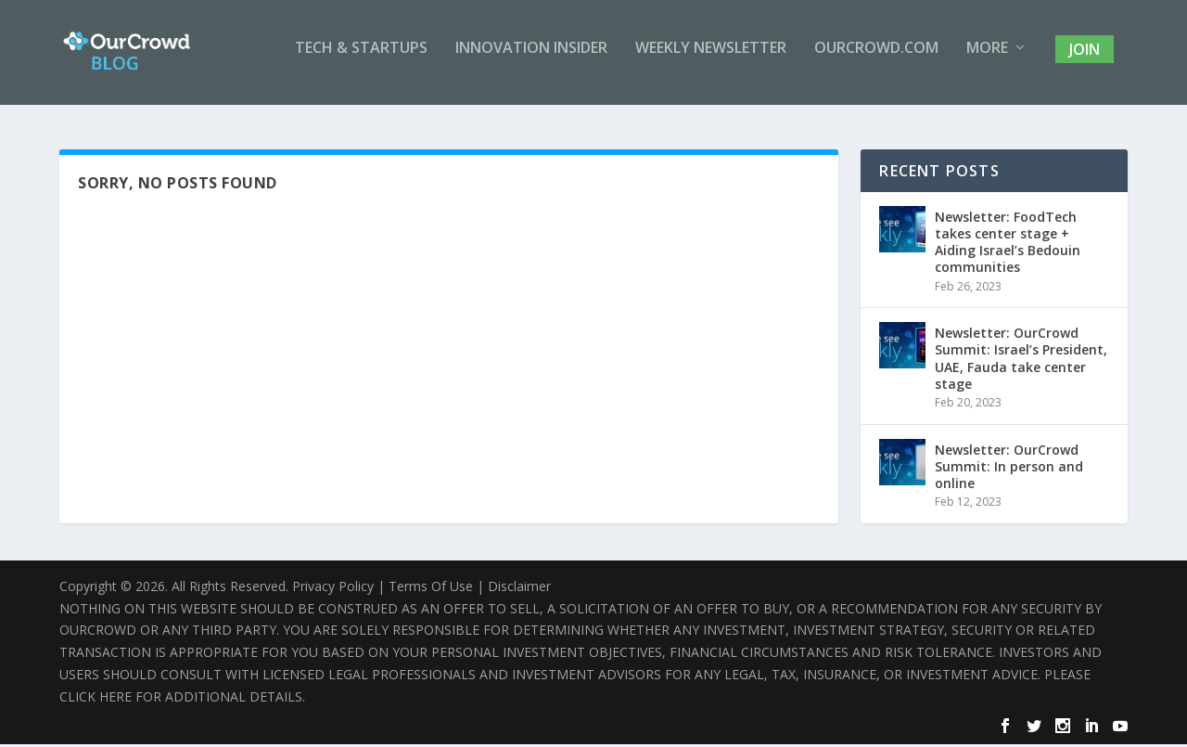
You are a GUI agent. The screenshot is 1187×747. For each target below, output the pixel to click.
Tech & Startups (361, 59)
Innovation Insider (531, 59)
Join (1084, 59)
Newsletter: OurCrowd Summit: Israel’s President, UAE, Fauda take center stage (1021, 361)
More (987, 59)
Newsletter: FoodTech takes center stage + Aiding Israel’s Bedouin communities (1007, 245)
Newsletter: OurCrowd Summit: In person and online (1009, 469)
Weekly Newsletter (710, 59)
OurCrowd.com (876, 59)
